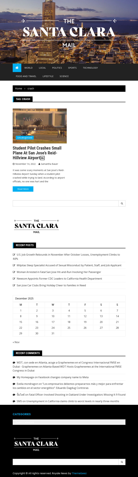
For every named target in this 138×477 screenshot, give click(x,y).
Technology (90, 67)
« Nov (16, 342)
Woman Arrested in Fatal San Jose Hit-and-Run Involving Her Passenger (59, 272)
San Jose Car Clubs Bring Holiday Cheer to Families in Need (51, 285)
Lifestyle (48, 76)
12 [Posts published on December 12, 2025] (85, 316)
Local (42, 67)
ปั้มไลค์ (21, 394)
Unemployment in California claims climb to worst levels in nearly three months (72, 401)
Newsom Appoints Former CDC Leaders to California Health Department (59, 278)
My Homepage (25, 377)
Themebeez (79, 473)
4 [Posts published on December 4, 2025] (69, 310)
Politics (57, 67)
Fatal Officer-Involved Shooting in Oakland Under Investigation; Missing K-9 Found (77, 394)
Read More (23, 188)
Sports (72, 67)
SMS (19, 401)
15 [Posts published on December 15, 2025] (20, 322)
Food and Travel (26, 76)
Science (64, 76)
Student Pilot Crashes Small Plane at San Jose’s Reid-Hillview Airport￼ (37, 152)
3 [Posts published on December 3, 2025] (53, 310)
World (28, 67)
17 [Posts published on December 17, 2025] (53, 322)
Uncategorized (24, 137)
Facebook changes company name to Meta (63, 377)
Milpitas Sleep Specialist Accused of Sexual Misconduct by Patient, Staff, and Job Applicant (69, 265)
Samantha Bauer (49, 163)
